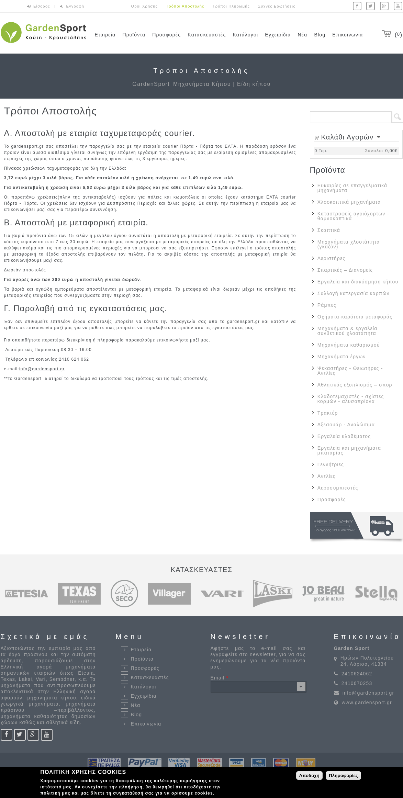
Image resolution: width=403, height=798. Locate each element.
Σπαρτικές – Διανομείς (345, 270)
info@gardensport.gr (42, 369)
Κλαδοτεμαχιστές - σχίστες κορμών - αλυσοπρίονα (350, 399)
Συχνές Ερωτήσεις (276, 6)
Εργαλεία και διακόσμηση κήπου (358, 281)
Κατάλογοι (245, 34)
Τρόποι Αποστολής (185, 6)
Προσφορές (166, 34)
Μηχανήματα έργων (341, 356)
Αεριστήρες (331, 258)
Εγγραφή (75, 6)
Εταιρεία (105, 34)
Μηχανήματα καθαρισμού (348, 345)
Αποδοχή (309, 775)
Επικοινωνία (347, 34)
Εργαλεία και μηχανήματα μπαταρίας (349, 450)
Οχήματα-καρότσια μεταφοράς (354, 316)
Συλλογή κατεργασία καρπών (353, 293)
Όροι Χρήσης (144, 6)
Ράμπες (326, 305)
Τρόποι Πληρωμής (231, 6)
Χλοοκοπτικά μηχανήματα (349, 202)
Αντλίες (326, 476)
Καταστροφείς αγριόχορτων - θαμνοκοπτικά (353, 216)
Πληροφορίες (343, 775)
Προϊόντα (133, 34)
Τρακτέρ (327, 413)
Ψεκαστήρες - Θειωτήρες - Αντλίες (350, 371)
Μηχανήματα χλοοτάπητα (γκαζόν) (348, 244)
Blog (320, 34)
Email (220, 678)
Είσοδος (42, 6)
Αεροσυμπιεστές (337, 488)
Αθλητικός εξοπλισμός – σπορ (354, 384)
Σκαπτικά (328, 230)
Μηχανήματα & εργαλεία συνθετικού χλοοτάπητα (347, 331)
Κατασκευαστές (207, 34)
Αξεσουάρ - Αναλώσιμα (346, 424)
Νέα (302, 34)
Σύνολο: (374, 150)
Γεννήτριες (330, 464)
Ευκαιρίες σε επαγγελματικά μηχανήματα (352, 188)
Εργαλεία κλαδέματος (344, 436)
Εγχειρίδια (278, 34)
